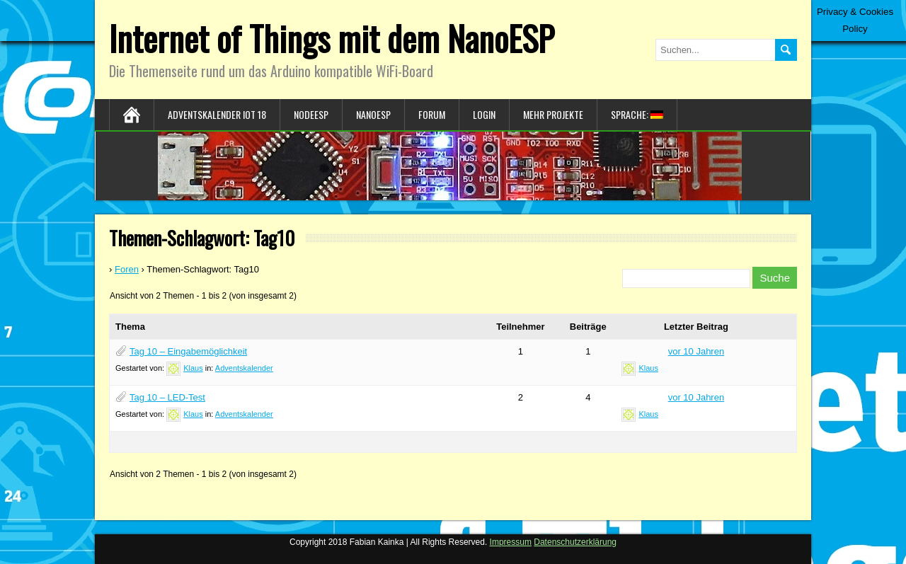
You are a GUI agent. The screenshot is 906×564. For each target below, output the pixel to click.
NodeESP (311, 114)
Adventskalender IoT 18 (217, 114)
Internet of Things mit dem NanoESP (331, 38)
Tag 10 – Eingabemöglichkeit (188, 351)
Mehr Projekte (553, 114)
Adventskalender (244, 368)
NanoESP (373, 114)
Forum (431, 114)
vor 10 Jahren (696, 351)
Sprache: (637, 114)
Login (484, 114)
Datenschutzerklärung (575, 542)
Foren (127, 269)
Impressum (511, 542)
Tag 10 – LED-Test (167, 397)
